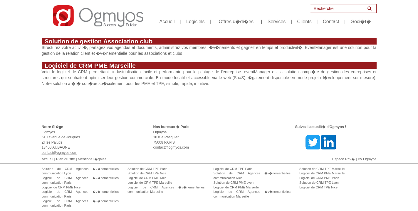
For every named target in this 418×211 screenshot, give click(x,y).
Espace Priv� (343, 159)
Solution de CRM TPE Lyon (319, 182)
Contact (331, 21)
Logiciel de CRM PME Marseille (236, 187)
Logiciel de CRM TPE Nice (318, 187)
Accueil (167, 21)
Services (277, 21)
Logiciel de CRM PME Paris (319, 178)
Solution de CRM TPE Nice (146, 173)
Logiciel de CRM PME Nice (61, 187)
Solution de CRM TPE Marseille (322, 169)
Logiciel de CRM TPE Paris (233, 169)
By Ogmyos (367, 159)
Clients (304, 21)
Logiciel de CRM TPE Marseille (149, 182)
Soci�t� (361, 21)
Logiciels (195, 21)
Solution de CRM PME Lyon (234, 182)
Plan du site (65, 159)
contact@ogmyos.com (59, 153)
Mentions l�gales (92, 159)
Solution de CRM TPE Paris (147, 169)
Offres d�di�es (236, 21)
